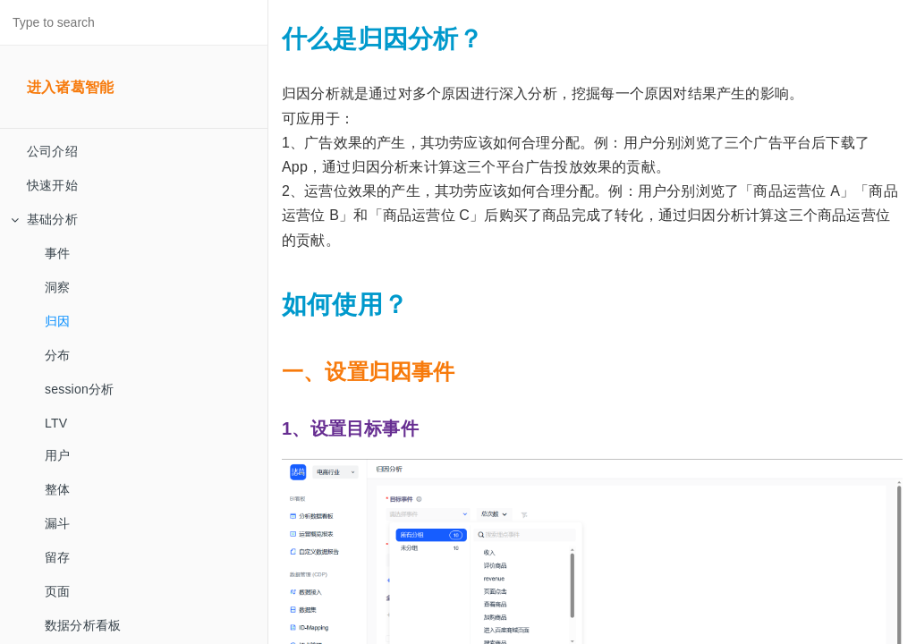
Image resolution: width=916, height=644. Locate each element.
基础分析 (44, 219)
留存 (57, 557)
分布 (57, 355)
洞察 (57, 287)
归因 (57, 321)
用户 (57, 455)
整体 (57, 489)
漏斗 (57, 523)
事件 (57, 253)
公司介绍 (52, 151)
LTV (56, 423)
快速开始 (52, 185)
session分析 (79, 389)
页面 (57, 591)
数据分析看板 (83, 625)
